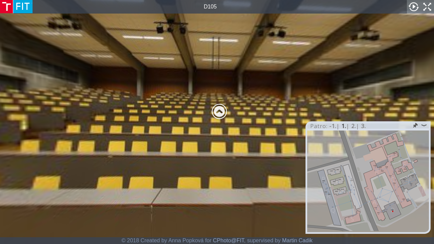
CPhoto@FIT (228, 240)
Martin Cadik (297, 240)
